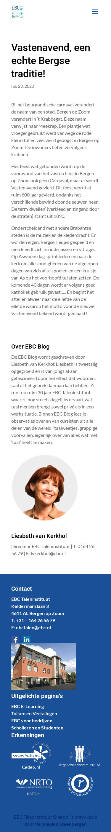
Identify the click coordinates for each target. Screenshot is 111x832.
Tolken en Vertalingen (34, 713)
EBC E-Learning (27, 706)
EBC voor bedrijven (31, 720)
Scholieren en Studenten (37, 727)
